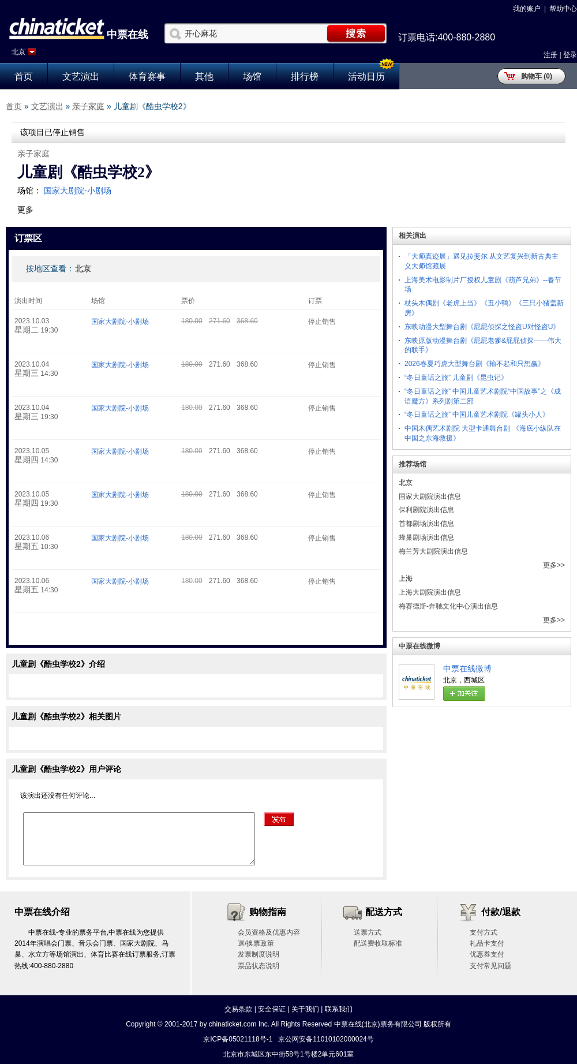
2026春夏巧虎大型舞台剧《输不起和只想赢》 (474, 364)
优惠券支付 (487, 954)
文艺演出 (80, 76)
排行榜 (305, 76)
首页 (23, 76)
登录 (570, 55)
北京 (18, 52)
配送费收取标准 (378, 943)
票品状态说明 (258, 966)
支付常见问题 (490, 966)
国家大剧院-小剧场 (77, 190)
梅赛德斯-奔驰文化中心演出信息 (448, 606)
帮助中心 (563, 9)
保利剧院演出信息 (426, 510)
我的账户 (527, 9)
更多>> (554, 565)
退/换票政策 (256, 943)
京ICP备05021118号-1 (237, 1039)
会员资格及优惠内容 (269, 932)
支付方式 (483, 932)
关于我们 (305, 1009)
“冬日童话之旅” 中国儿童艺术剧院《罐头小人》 (476, 414)
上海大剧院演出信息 (430, 592)
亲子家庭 (88, 106)
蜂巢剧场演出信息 (426, 537)
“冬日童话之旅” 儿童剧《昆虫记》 (456, 378)
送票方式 (367, 932)
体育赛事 (147, 76)
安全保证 (272, 1009)
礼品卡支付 (487, 943)
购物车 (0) (536, 76)
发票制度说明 (258, 954)
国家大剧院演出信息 (430, 496)
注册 (550, 55)
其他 (204, 76)
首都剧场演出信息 (426, 524)
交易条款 (238, 1009)
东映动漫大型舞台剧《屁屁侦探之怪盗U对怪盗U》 (482, 327)
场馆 (252, 76)
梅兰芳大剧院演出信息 (433, 551)
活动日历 (366, 76)
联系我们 (339, 1009)
